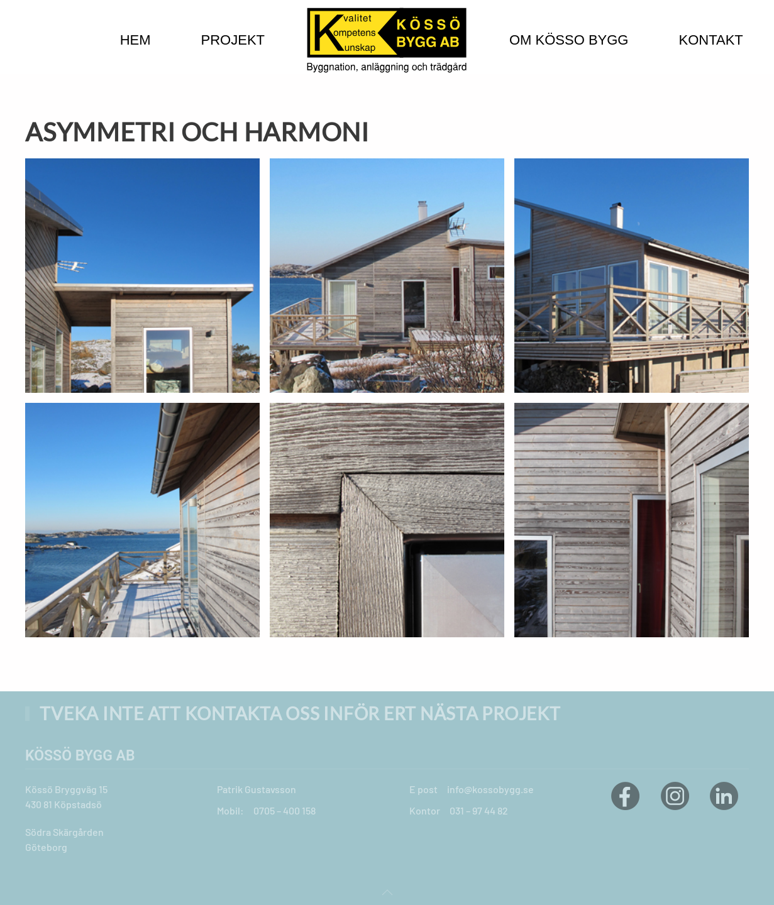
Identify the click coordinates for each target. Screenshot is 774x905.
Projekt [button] (233, 40)
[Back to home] (387, 40)
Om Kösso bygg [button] (568, 40)
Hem (135, 40)
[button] (387, 892)
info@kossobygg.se (490, 789)
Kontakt (710, 40)
